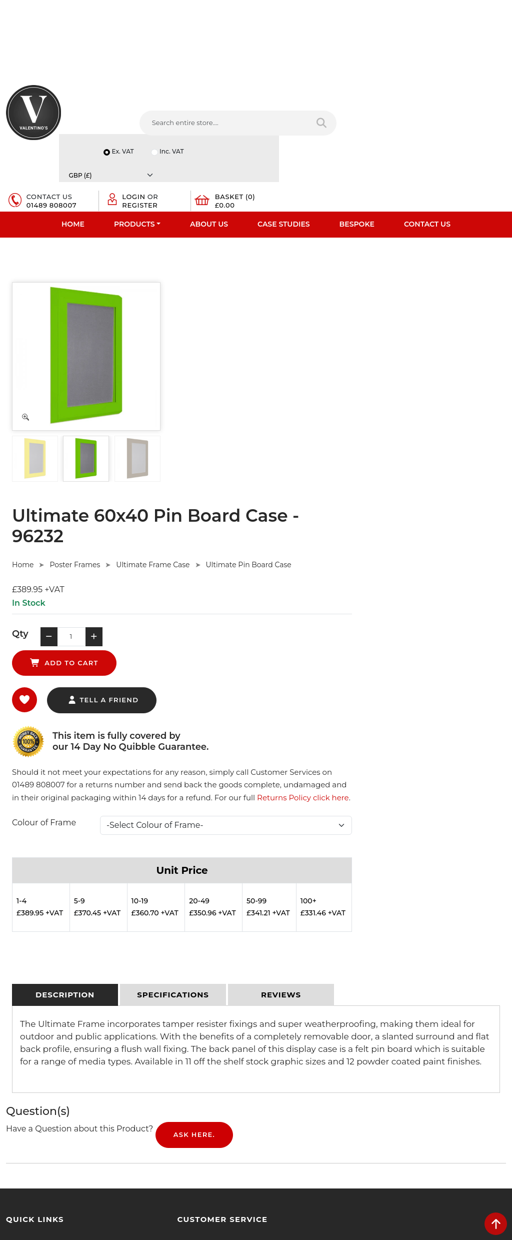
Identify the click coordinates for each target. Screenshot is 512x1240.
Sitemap (148, 1024)
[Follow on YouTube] (326, 1100)
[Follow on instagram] (364, 1100)
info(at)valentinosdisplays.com (325, 1035)
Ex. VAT (353, 97)
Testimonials (26, 1011)
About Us (209, 168)
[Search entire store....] (157, 135)
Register (386, 132)
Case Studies (284, 168)
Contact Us (427, 168)
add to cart (339, 362)
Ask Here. (194, 861)
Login (379, 124)
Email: (400, 1031)
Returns (147, 1011)
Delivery (147, 972)
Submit (473, 1125)
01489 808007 (308, 132)
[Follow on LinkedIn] (308, 1100)
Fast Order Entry (33, 998)
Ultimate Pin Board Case (415, 287)
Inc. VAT (403, 97)
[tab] (65, 721)
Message (404, 1075)
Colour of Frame (210, 535)
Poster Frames (241, 287)
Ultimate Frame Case (319, 287)
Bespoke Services (34, 1024)
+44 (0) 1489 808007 (309, 1077)
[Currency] (471, 97)
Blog (13, 1076)
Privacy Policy (156, 985)
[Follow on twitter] (288, 1100)
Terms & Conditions (165, 998)
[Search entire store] (236, 135)
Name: (401, 987)
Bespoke (357, 168)
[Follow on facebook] (270, 1100)
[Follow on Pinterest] (345, 1100)
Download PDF (31, 1050)
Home (73, 168)
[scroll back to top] (495, 1223)
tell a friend (270, 400)
